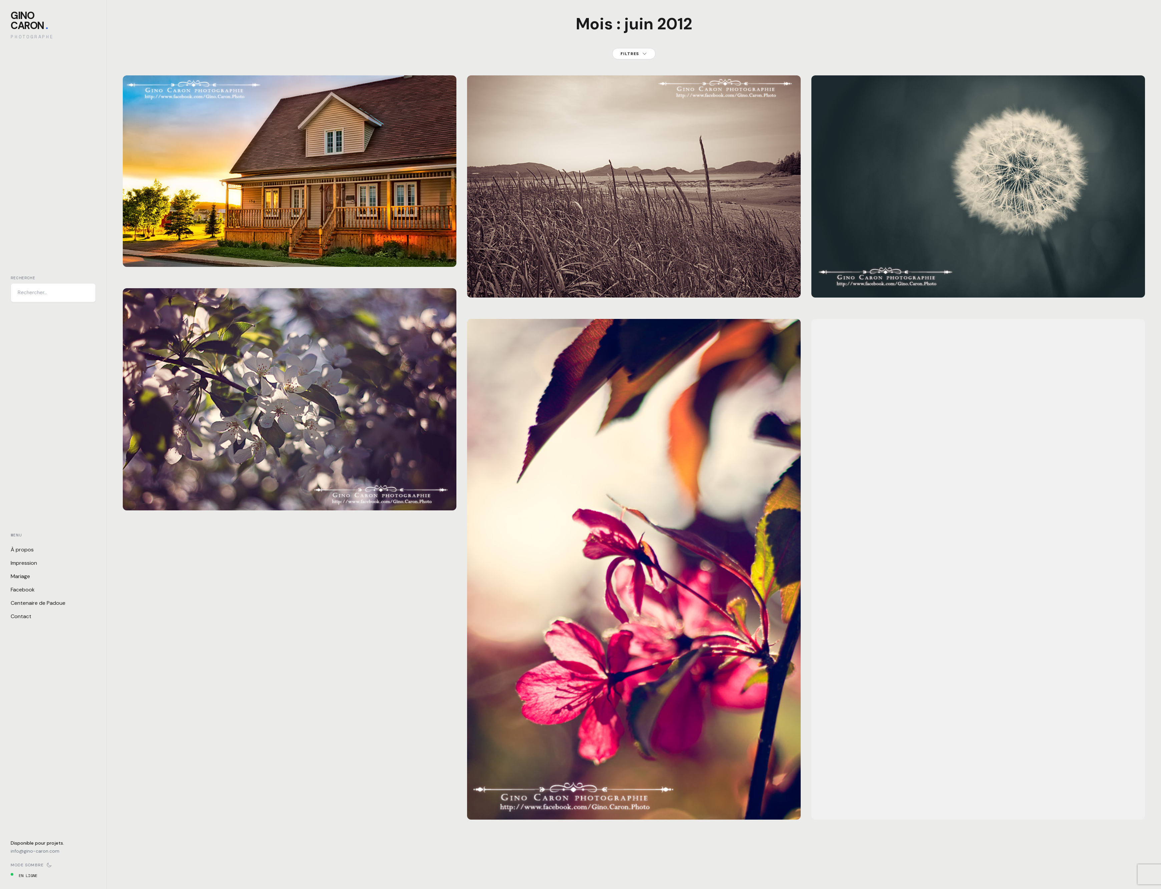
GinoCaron (29, 20)
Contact (21, 616)
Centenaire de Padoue (38, 602)
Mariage (20, 576)
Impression (24, 562)
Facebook (23, 589)
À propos (22, 549)
